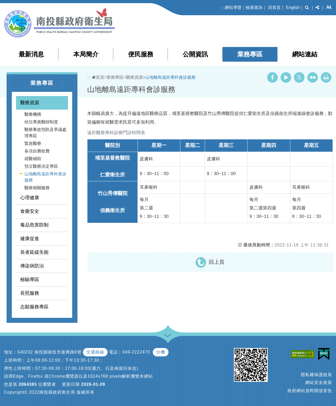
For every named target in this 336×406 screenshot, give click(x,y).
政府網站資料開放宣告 (309, 390)
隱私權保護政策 (316, 374)
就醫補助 (32, 158)
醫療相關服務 (37, 188)
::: (222, 8)
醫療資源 (29, 102)
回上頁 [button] (216, 262)
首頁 (98, 77)
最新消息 (31, 54)
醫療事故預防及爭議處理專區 (45, 132)
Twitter (299, 77)
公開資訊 (195, 54)
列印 (326, 77)
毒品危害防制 (34, 225)
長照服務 (29, 293)
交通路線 (95, 352)
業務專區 (249, 54)
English (293, 7)
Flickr (312, 77)
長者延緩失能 (34, 252)
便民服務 (140, 54)
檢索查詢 (254, 7)
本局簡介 (85, 54)
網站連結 (304, 54)
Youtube (286, 77)
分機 (160, 352)
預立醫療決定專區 (41, 166)
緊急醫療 (32, 143)
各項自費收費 (37, 151)
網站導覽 (233, 7)
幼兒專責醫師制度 (41, 122)
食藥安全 (29, 211)
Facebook (272, 77)
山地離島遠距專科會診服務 (45, 177)
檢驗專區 (29, 279)
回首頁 (274, 7)
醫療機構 (32, 114)
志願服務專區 (34, 306)
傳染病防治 (32, 265)
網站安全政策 (318, 382)
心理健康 (29, 197)
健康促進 (29, 238)
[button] (307, 7)
